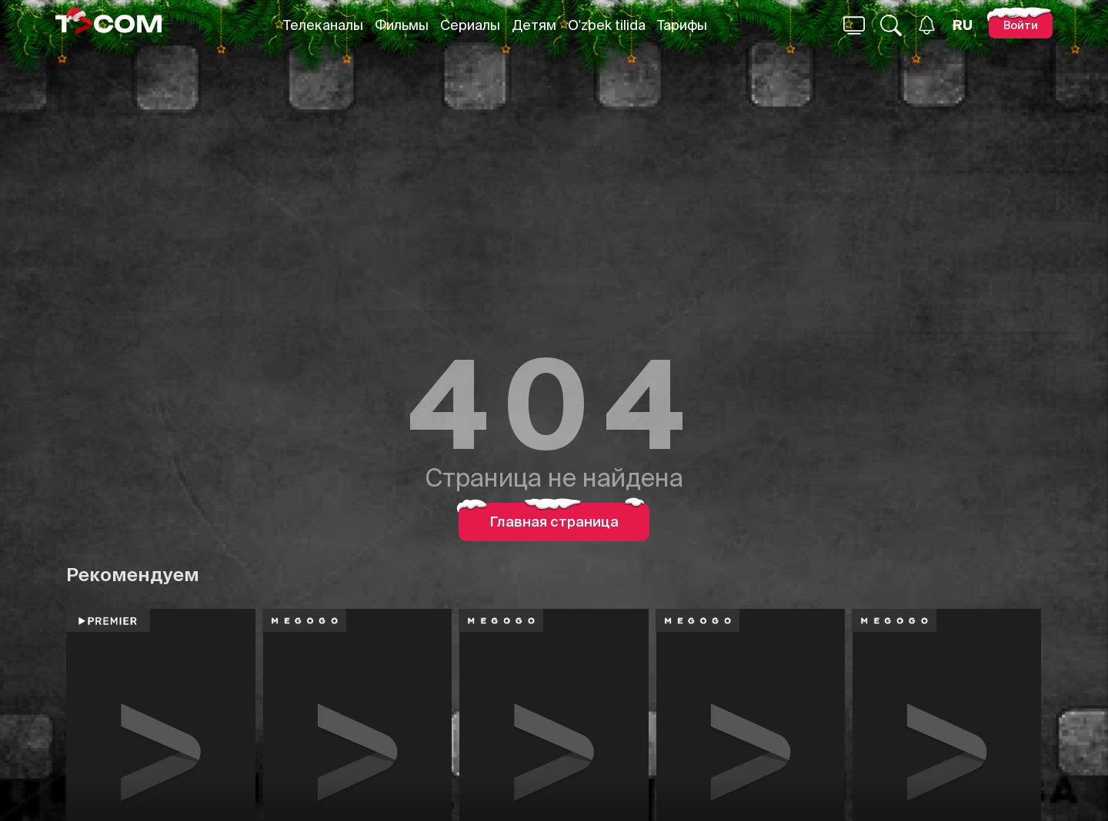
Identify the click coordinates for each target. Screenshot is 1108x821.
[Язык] (962, 25)
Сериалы (470, 25)
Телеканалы (323, 25)
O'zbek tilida (607, 25)
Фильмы (402, 25)
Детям (534, 25)
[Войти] (1021, 25)
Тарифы (682, 25)
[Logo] (108, 25)
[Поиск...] (854, 25)
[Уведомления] (926, 25)
